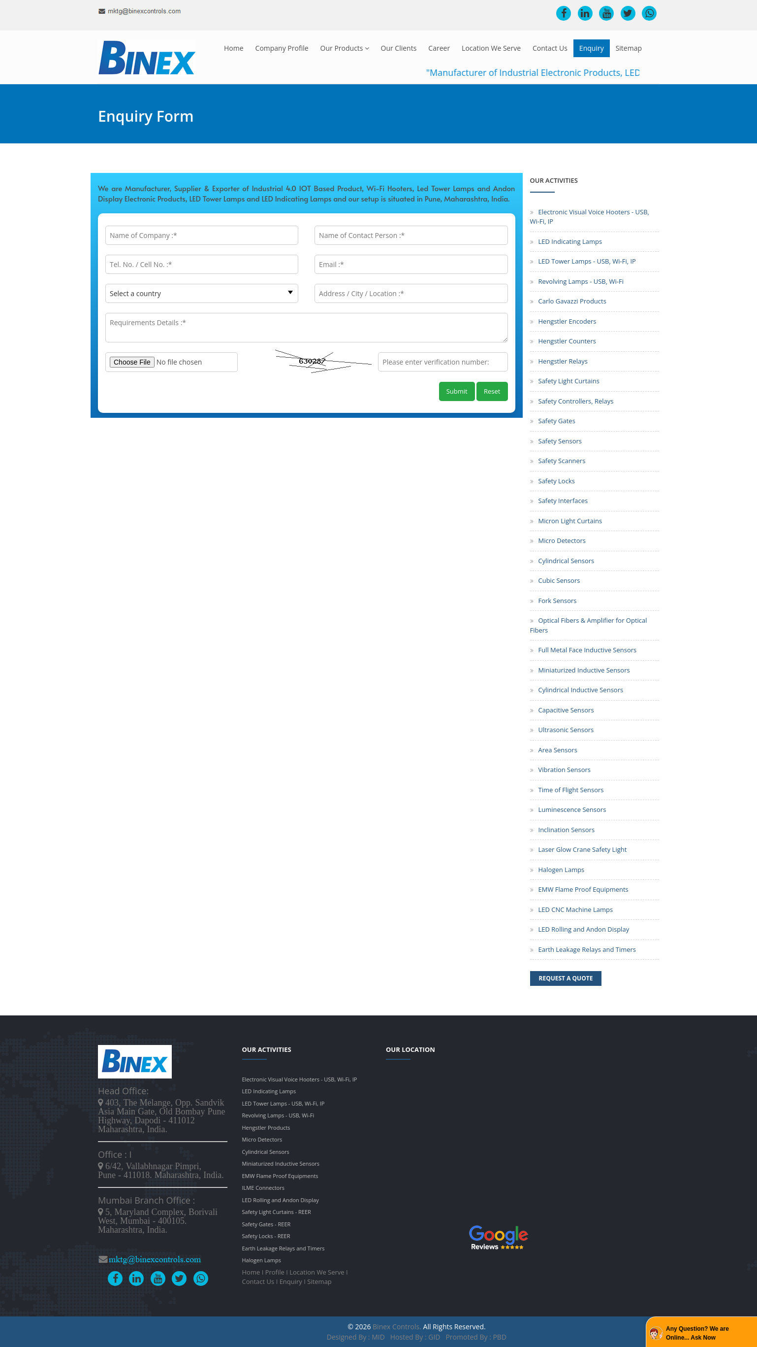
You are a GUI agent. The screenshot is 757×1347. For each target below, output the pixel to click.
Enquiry (591, 48)
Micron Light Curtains (570, 520)
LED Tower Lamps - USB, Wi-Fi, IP (587, 261)
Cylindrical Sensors (566, 560)
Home (234, 48)
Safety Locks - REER (266, 1236)
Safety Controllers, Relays (576, 401)
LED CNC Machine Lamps (575, 909)
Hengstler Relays (563, 361)
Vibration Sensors (564, 769)
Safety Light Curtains (568, 380)
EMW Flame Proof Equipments (583, 889)
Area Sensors (557, 749)
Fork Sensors (557, 600)
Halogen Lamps (561, 869)
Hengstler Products (266, 1127)
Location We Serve (491, 48)
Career (439, 48)
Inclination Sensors (566, 829)
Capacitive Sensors (566, 710)
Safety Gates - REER (266, 1224)
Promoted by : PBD (475, 1337)
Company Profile (282, 48)
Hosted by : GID (415, 1337)
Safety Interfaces (563, 500)
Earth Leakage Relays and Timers (587, 949)
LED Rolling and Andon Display (584, 929)
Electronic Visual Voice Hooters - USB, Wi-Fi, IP (299, 1079)
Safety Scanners (562, 460)
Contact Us (550, 48)
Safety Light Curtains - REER (276, 1211)
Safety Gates (556, 420)
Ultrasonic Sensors (566, 729)
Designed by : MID (357, 1337)
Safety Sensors (560, 441)
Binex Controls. (397, 1326)
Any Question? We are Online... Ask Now (697, 1333)
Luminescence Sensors (572, 809)
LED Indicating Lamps (570, 241)
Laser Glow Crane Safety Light (582, 849)
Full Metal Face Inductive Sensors (587, 649)
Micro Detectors (562, 540)
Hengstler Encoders (567, 321)
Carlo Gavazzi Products (572, 301)
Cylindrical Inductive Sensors (581, 689)
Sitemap (629, 48)
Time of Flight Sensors (571, 789)
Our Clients (399, 48)
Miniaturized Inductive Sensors (584, 670)
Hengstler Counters (567, 341)
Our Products (344, 48)
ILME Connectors (263, 1187)
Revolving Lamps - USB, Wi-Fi (581, 281)
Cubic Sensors (559, 580)
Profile (274, 1272)
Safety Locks (556, 480)
